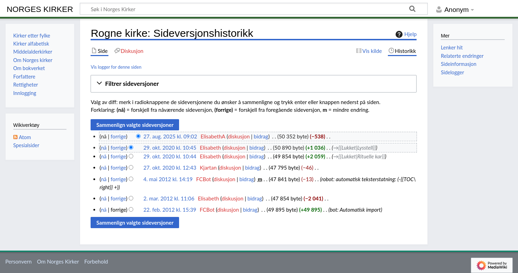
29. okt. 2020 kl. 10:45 (169, 147)
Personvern (18, 261)
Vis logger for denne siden (116, 67)
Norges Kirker (40, 9)
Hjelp (405, 34)
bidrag (261, 136)
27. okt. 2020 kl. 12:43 (169, 167)
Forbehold (96, 261)
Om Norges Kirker (58, 261)
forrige (118, 136)
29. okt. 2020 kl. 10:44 (169, 156)
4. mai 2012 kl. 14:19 (168, 179)
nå (104, 147)
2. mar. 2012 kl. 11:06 (168, 198)
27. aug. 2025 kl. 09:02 (170, 136)
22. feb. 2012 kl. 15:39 (169, 209)
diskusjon (239, 136)
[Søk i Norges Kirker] (253, 8)
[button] (254, 84)
